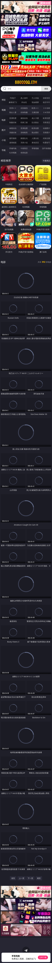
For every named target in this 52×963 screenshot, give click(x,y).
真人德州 (24, 98)
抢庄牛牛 (46, 102)
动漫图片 (46, 128)
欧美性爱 (46, 118)
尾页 (39, 878)
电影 (4, 120)
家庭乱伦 (24, 138)
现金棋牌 (35, 102)
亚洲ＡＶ (12, 108)
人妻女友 (35, 138)
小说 (4, 140)
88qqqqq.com (26, 82)
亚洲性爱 (12, 118)
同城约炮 (12, 148)
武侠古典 (46, 138)
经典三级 (24, 122)
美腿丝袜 (12, 132)
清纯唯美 (24, 132)
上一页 (21, 878)
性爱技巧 (46, 142)
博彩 (4, 99)
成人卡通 (35, 118)
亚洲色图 (24, 128)
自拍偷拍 (24, 108)
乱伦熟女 (35, 122)
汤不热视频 (46, 148)
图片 (4, 130)
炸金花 (24, 102)
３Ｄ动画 (46, 108)
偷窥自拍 (12, 128)
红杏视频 (12, 152)
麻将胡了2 (13, 102)
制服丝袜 (12, 122)
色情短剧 (24, 152)
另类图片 (46, 132)
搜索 (46, 88)
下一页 (30, 878)
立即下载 (42, 957)
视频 (4, 109)
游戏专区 (46, 98)
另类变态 (46, 122)
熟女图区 (35, 132)
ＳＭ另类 (46, 112)
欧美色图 (35, 128)
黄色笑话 (35, 142)
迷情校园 (12, 142)
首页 (13, 878)
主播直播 (35, 112)
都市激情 (12, 138)
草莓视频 (35, 148)
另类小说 (24, 142)
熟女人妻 (12, 112)
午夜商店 (24, 148)
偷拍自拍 (24, 118)
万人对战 (35, 98)
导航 (4, 150)
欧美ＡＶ (35, 108)
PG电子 (13, 98)
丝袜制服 (24, 112)
